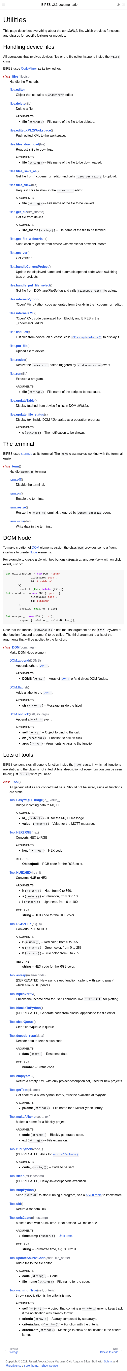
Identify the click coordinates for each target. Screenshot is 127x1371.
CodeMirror (29, 68)
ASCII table (94, 1195)
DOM (35, 547)
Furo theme (31, 1365)
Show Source (49, 1365)
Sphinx (108, 1361)
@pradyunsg (13, 1365)
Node (33, 552)
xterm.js (26, 453)
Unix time (65, 1236)
